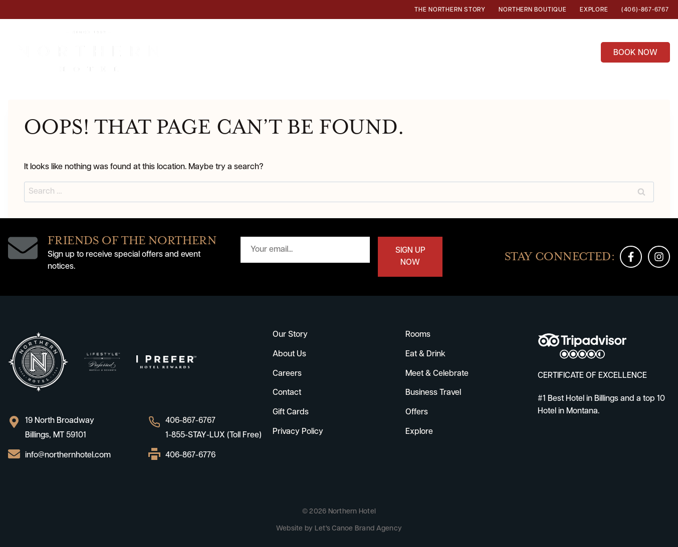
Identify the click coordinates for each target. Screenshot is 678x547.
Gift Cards (291, 412)
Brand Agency (378, 528)
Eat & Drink (308, 51)
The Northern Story (450, 10)
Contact (287, 393)
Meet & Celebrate (437, 374)
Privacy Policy (298, 432)
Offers (572, 51)
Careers (287, 374)
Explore (594, 10)
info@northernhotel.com (68, 455)
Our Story (290, 335)
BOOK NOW (635, 53)
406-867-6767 (190, 421)
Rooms (250, 51)
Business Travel (502, 51)
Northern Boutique (532, 10)
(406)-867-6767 (645, 10)
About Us (289, 354)
